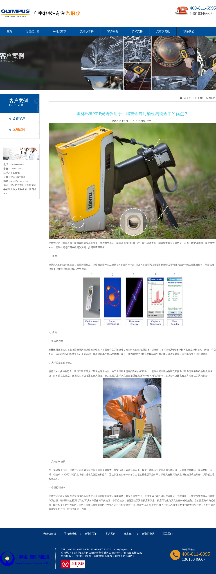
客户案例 (112, 31)
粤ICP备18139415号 (125, 556)
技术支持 (137, 31)
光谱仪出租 (32, 31)
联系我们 (188, 31)
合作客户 (19, 118)
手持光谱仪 (59, 31)
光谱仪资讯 (163, 31)
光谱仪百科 (87, 31)
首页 (9, 31)
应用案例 (19, 129)
